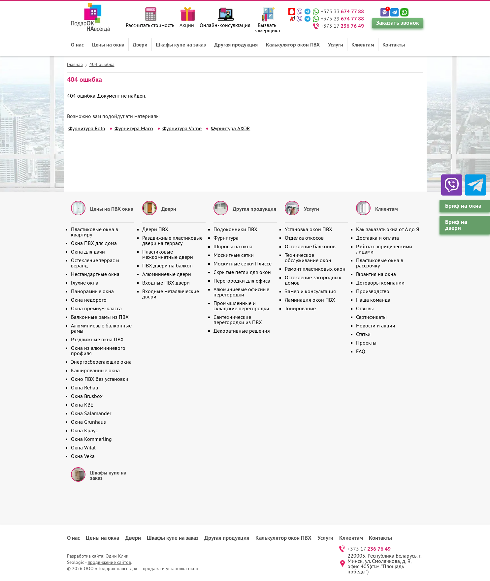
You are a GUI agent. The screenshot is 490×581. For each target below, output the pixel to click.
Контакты (393, 44)
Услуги (335, 44)
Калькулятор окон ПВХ (293, 44)
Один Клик (117, 556)
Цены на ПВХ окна (111, 208)
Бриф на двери (456, 224)
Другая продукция (236, 44)
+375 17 (342, 25)
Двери (140, 44)
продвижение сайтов (109, 562)
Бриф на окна (463, 205)
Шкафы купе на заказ (181, 44)
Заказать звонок (397, 22)
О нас (77, 44)
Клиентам (362, 44)
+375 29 (342, 18)
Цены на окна (108, 44)
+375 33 (342, 11)
